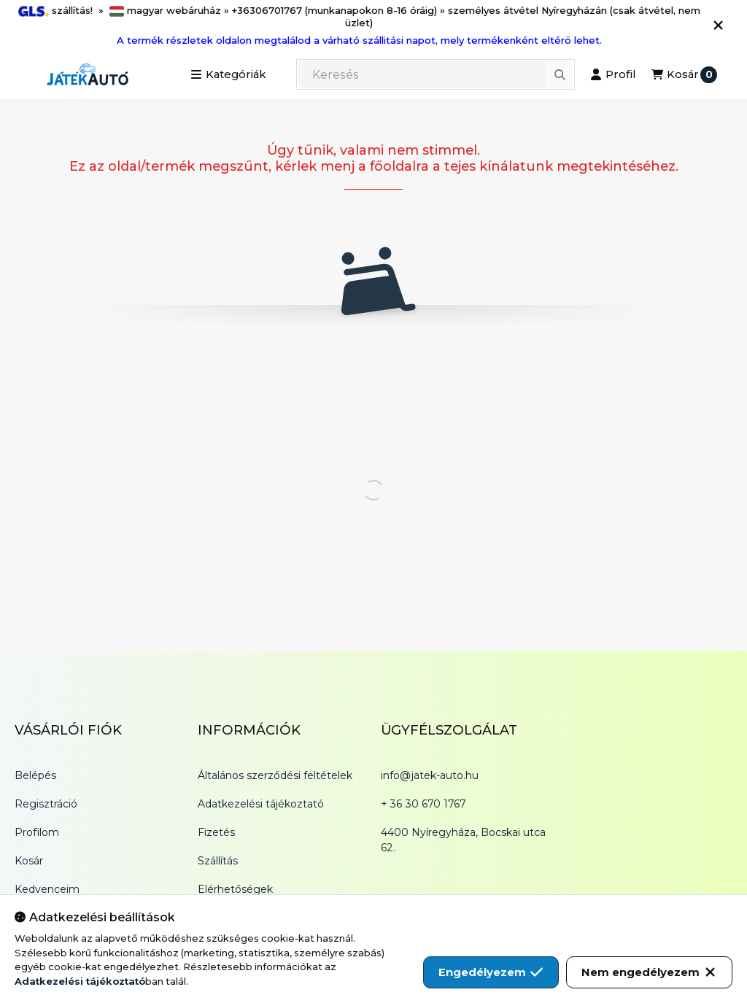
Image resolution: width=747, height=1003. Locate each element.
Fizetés (216, 832)
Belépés (35, 775)
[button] (228, 74)
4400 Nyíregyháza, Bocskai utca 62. (463, 840)
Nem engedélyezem (649, 972)
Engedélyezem (490, 972)
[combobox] (435, 74)
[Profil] (612, 74)
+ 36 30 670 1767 (423, 803)
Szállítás (218, 860)
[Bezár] (718, 25)
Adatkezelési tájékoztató (261, 803)
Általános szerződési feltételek (275, 775)
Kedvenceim (47, 889)
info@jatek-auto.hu (430, 775)
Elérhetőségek (235, 889)
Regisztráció (46, 803)
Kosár (29, 860)
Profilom (37, 832)
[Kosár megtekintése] (684, 74)
